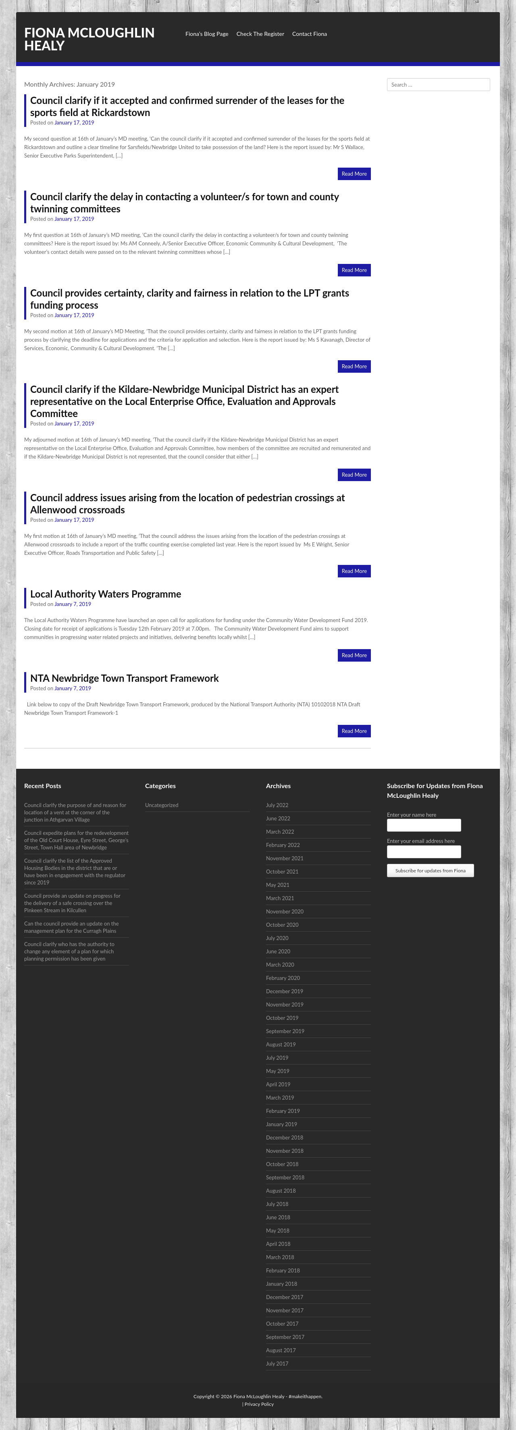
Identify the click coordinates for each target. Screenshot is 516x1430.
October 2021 (282, 871)
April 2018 (278, 1244)
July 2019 (277, 1057)
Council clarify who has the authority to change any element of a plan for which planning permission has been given (69, 951)
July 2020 (277, 938)
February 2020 (283, 978)
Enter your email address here (421, 841)
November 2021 (285, 858)
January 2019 (281, 1124)
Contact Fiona (309, 33)
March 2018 (280, 1257)
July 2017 (277, 1363)
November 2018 (285, 1151)
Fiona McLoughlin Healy (89, 39)
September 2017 (285, 1337)
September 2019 (285, 1031)
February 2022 (283, 845)
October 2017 (282, 1323)
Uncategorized (161, 805)
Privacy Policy (259, 1404)
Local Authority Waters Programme (105, 594)
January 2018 (281, 1284)
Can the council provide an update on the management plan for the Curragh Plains (71, 927)
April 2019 (278, 1084)
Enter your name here (411, 815)
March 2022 (280, 831)
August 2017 (281, 1350)
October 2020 (282, 925)
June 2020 (278, 951)
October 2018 (282, 1164)
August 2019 (281, 1044)
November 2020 (285, 911)
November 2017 (285, 1310)
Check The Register (260, 33)
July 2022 (277, 805)
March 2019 (280, 1097)
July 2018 (277, 1204)
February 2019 (283, 1111)
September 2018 (285, 1177)
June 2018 (278, 1217)
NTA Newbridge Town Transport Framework (124, 678)
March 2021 (280, 898)
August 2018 (281, 1190)
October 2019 (282, 1018)
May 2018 (277, 1230)
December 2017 (284, 1297)
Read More (354, 173)
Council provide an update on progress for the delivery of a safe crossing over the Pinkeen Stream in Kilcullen (72, 902)
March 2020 (280, 964)
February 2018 (283, 1270)
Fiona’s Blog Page (207, 33)
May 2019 (277, 1071)
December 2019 (284, 991)
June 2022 (278, 818)
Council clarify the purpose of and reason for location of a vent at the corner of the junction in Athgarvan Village (75, 812)
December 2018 (284, 1137)
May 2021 (277, 885)
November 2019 (285, 1004)
